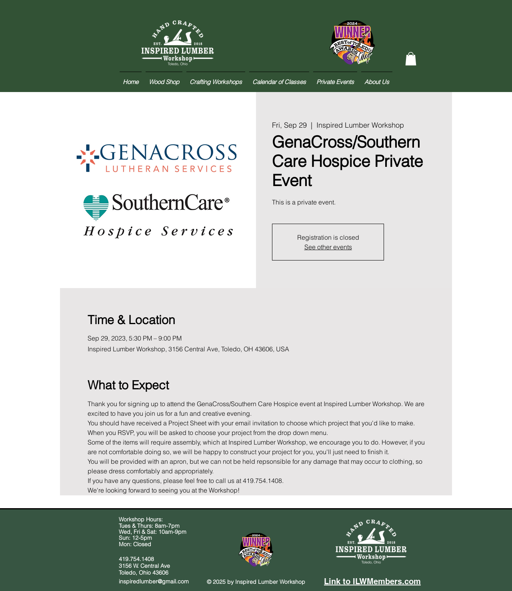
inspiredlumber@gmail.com (154, 581)
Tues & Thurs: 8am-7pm (149, 525)
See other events (328, 247)
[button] (410, 58)
